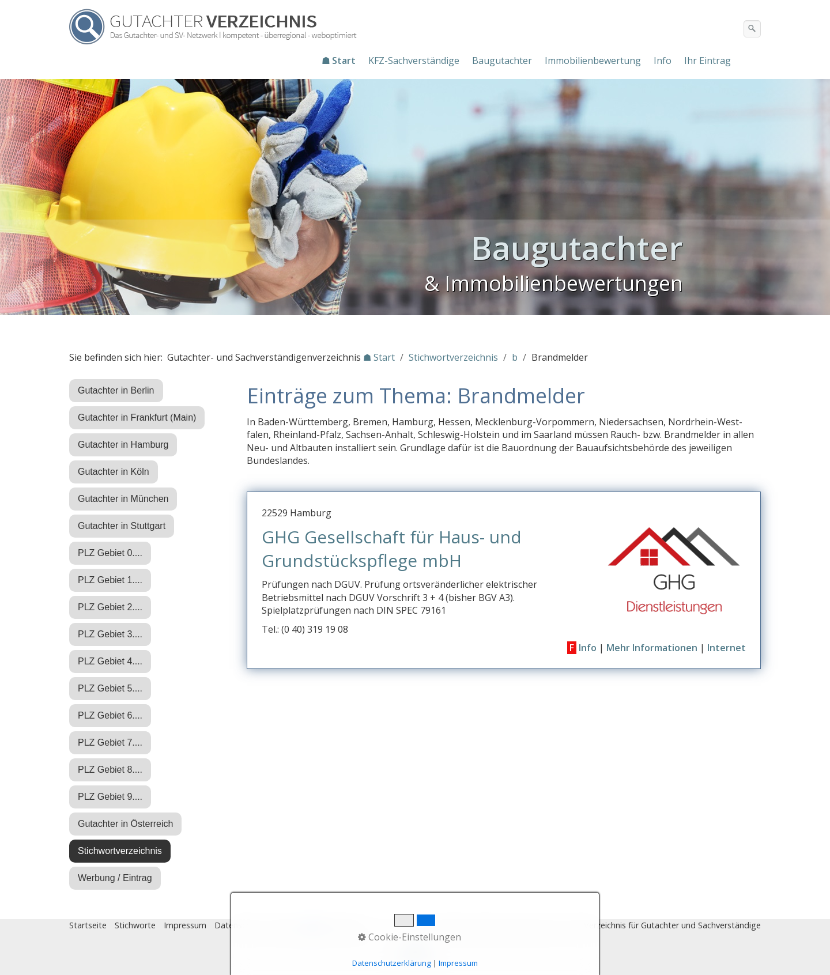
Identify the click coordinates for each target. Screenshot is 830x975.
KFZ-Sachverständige (413, 60)
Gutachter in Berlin (116, 390)
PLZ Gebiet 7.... (110, 742)
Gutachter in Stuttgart (121, 526)
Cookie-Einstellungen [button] (409, 937)
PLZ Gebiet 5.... (110, 688)
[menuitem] (339, 60)
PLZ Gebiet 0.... (110, 553)
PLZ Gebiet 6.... (110, 715)
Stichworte (135, 925)
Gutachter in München (123, 499)
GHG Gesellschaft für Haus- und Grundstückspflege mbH (392, 548)
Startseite (88, 925)
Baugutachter (502, 60)
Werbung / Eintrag (115, 878)
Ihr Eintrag (707, 60)
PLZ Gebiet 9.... (110, 797)
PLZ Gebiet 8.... (110, 769)
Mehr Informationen (651, 647)
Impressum (185, 925)
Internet (726, 647)
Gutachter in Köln (113, 472)
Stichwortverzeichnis (120, 851)
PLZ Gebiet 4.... (110, 661)
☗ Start (339, 60)
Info (662, 60)
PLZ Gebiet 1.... (110, 580)
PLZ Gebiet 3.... (110, 634)
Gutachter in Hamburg (123, 444)
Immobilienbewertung (593, 60)
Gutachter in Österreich (125, 824)
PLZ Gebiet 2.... (110, 607)
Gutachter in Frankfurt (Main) (137, 417)
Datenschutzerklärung (391, 963)
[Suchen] (752, 29)
